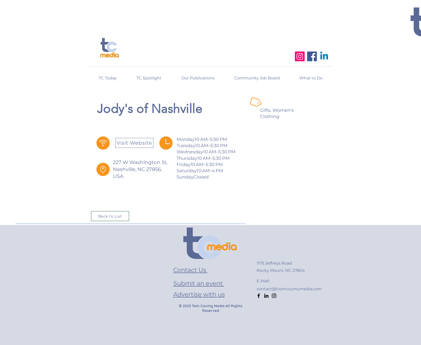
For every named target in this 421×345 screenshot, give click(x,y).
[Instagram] (300, 56)
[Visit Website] (134, 143)
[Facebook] (312, 56)
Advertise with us (199, 294)
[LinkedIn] (266, 296)
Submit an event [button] (198, 283)
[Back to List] (110, 216)
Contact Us (190, 270)
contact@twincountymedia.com (289, 289)
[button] (311, 75)
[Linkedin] (324, 56)
